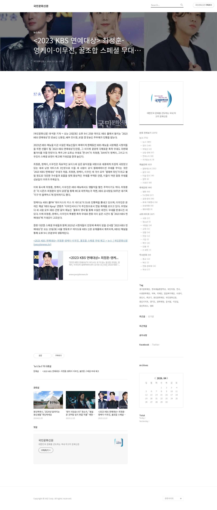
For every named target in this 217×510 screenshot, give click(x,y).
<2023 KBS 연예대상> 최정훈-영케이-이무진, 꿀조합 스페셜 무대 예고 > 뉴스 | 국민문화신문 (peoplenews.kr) (81, 242)
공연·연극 (148, 198)
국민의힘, (171, 289)
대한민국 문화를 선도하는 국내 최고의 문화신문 (59, 444)
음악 (146, 172)
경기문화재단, (145, 289)
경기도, (153, 301)
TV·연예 (148, 195)
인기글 (151, 316)
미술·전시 (148, 175)
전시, (178, 289)
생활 (146, 232)
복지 (146, 243)
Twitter (155, 344)
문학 (146, 179)
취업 (146, 235)
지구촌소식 (148, 159)
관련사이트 (169, 498)
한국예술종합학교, (159, 289)
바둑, (154, 293)
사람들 (147, 225)
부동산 (147, 149)
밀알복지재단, (169, 293)
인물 (146, 246)
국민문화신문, (171, 297)
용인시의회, (144, 301)
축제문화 (145, 187)
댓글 (35, 427)
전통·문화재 (149, 266)
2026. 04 (161, 378)
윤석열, (169, 301)
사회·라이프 (146, 214)
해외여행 (147, 209)
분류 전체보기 (148, 132)
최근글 (142, 316)
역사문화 (145, 254)
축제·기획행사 (150, 202)
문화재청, (161, 301)
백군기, (149, 297)
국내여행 (148, 205)
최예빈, (160, 293)
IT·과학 (147, 250)
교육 (146, 228)
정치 (147, 145)
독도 (146, 262)
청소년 (147, 221)
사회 (146, 218)
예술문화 (145, 164)
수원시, (179, 293)
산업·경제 (148, 152)
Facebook (144, 344)
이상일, (176, 301)
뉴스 (143, 137)
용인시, (142, 297)
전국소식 (148, 156)
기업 (146, 239)
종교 (146, 259)
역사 (146, 269)
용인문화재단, (159, 297)
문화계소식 (149, 168)
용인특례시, (144, 305)
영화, (152, 305)
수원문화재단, (145, 293)
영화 (146, 191)
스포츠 (147, 182)
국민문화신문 (41, 6)
